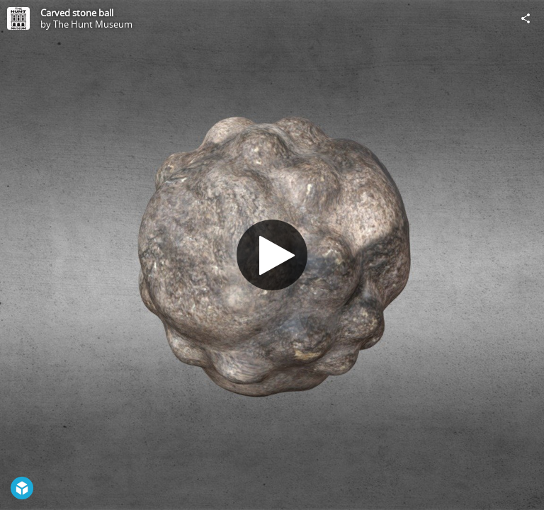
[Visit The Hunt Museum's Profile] (18, 18)
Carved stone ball (76, 12)
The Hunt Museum (92, 24)
